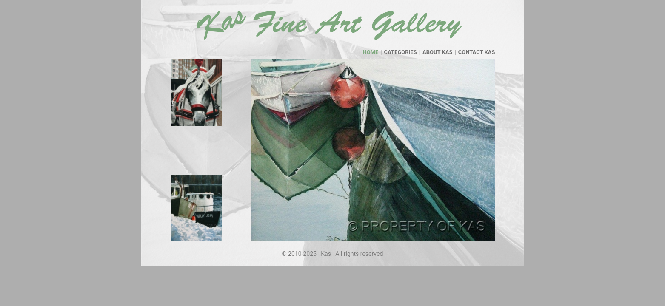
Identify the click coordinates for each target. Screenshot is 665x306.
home (370, 52)
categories (400, 52)
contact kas (476, 52)
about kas (437, 52)
